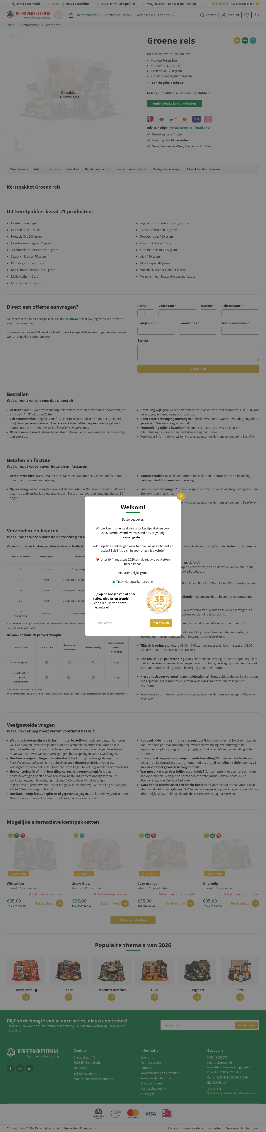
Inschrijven (161, 623)
